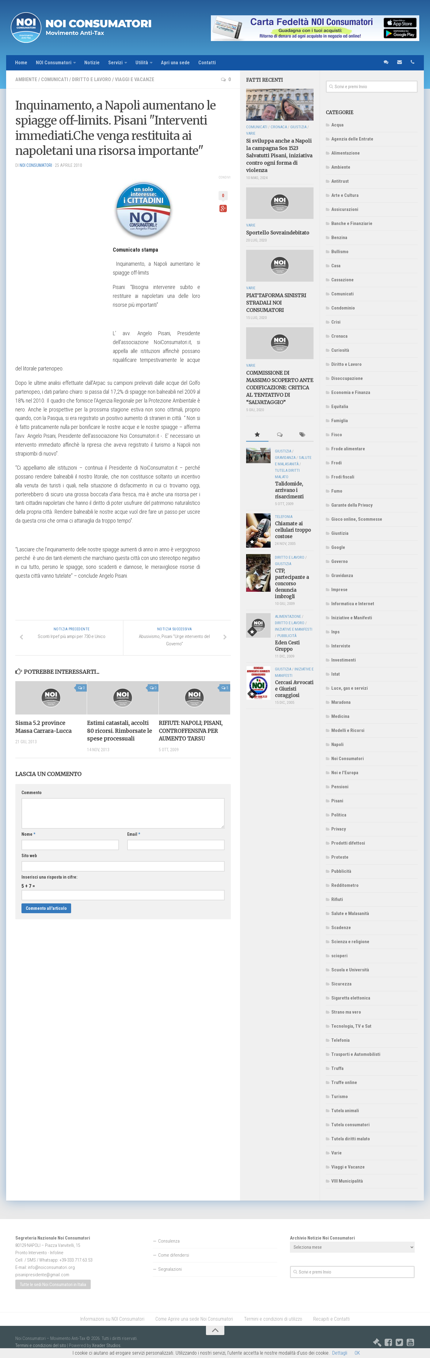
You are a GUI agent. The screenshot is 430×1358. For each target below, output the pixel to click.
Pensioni (339, 787)
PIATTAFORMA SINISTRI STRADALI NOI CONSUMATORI (276, 302)
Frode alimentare (348, 449)
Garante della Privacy (352, 505)
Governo (339, 561)
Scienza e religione (350, 941)
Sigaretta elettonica (350, 998)
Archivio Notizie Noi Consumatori (322, 1238)
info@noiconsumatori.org (51, 1267)
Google (338, 547)
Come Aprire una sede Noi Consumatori (194, 1319)
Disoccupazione (347, 378)
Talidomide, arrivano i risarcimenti (289, 490)
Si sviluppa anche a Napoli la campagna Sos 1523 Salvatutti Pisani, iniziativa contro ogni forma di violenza (279, 155)
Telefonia (340, 1040)
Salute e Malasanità (350, 913)
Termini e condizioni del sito (40, 1345)
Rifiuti (337, 899)
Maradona (341, 702)
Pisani (337, 801)
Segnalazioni (170, 1269)
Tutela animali (345, 1110)
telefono (412, 62)
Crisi (336, 322)
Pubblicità (341, 871)
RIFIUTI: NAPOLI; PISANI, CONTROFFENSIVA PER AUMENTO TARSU (191, 731)
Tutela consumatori (350, 1124)
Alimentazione (345, 153)
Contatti (207, 63)
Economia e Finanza (350, 392)
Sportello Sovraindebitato (277, 233)
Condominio (343, 308)
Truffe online (344, 1082)
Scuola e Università (350, 970)
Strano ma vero (346, 1012)
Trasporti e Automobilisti (355, 1054)
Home (21, 63)
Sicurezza (341, 984)
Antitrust (340, 181)
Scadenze (341, 927)
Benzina (339, 237)
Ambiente (26, 79)
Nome (28, 834)
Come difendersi (173, 1255)
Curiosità (340, 350)
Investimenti (343, 660)
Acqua (337, 125)
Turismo (339, 1096)
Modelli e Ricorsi (347, 730)
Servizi (115, 63)
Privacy (338, 829)
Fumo (336, 491)
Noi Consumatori (347, 758)
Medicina (340, 716)
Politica (338, 815)
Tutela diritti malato (350, 1139)
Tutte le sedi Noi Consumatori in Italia (53, 1284)
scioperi (339, 955)
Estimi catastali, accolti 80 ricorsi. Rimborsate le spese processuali (119, 731)
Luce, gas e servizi (349, 688)
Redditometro (345, 885)
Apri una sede (175, 63)
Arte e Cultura (345, 195)
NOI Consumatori (53, 63)
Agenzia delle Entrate (352, 139)
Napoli (337, 744)
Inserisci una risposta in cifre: (49, 877)
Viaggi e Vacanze (134, 79)
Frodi (336, 463)
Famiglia (339, 420)
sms (385, 62)
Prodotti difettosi (348, 843)
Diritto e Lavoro (91, 79)
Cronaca (339, 336)
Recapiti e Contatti (331, 1319)
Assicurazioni (344, 209)
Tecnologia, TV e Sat (351, 1026)
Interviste (340, 646)
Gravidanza (342, 575)
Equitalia (339, 406)
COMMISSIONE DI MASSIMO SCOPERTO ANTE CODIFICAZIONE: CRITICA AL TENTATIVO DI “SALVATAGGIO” (279, 387)
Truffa (337, 1068)
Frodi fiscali (342, 477)
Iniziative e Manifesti (351, 618)
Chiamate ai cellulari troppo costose (293, 530)
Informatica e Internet (352, 603)
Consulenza (169, 1241)
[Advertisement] (61, 265)
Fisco (336, 434)
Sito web (29, 855)
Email (133, 834)
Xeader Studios (106, 1345)
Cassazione (342, 280)
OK (357, 1353)
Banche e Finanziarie (351, 223)
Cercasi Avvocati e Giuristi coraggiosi (294, 689)
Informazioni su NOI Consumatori (112, 1319)
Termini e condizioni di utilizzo (273, 1319)
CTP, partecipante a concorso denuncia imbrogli (292, 583)
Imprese (339, 589)
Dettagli (339, 1353)
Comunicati (54, 79)
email (399, 62)
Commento (31, 792)
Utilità (141, 63)
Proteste (339, 857)
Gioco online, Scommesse (356, 519)
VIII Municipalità (347, 1181)
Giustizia (339, 533)
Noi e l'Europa (344, 772)
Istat (335, 674)
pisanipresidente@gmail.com (42, 1274)
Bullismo (339, 251)
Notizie (92, 63)
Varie (336, 1153)
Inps (335, 632)
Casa (336, 265)
